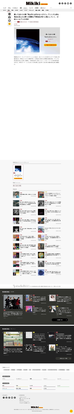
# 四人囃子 (25, 369)
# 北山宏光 (44, 369)
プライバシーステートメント (24, 401)
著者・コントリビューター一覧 (24, 398)
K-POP (16, 10)
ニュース (31, 8)
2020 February (36, 21)
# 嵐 (30, 369)
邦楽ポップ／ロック (23, 21)
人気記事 (36, 8)
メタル (21, 10)
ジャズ (25, 10)
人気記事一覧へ (60, 319)
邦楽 (9, 10)
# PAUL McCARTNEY (36, 369)
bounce (31, 21)
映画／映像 (37, 10)
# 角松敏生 (13, 369)
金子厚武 (15, 24)
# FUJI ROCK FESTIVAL (52, 369)
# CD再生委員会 (62, 369)
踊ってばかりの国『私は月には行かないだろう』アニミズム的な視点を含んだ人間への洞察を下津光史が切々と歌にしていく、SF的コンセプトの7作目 (37, 287)
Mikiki (14, 285)
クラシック (31, 10)
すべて (4, 10)
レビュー (25, 8)
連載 (21, 8)
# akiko (68, 369)
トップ (4, 8)
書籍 (43, 10)
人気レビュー (43, 8)
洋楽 (12, 10)
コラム (9, 8)
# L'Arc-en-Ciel (6, 369)
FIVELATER (49, 39)
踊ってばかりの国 (17, 185)
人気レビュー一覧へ (64, 358)
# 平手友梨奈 (19, 369)
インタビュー (15, 8)
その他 (47, 10)
